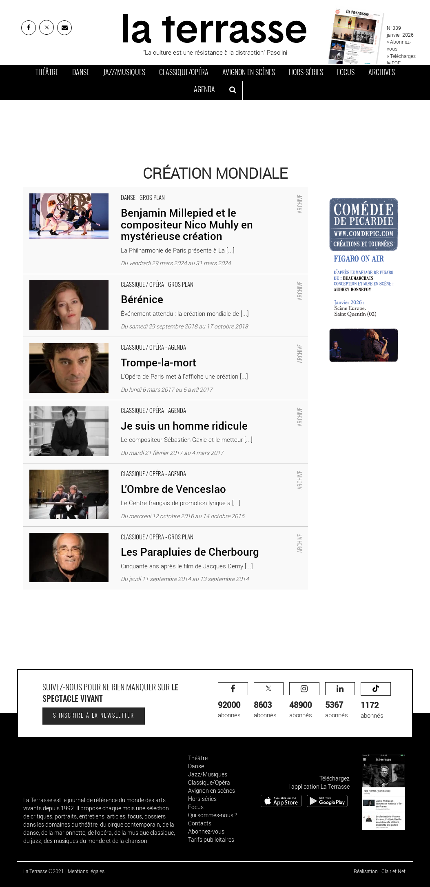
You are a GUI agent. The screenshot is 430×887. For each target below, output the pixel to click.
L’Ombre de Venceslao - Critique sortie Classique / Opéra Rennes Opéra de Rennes (133, 467)
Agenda (204, 90)
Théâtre (46, 73)
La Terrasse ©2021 (43, 871)
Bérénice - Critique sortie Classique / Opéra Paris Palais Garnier (107, 278)
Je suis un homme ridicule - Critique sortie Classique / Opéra (103, 404)
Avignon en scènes (248, 73)
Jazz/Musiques (124, 73)
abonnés (233, 700)
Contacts (199, 823)
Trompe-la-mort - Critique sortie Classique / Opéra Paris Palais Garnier (116, 341)
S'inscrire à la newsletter (93, 716)
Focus (346, 73)
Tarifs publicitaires (211, 839)
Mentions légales (86, 871)
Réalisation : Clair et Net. (380, 871)
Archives (381, 73)
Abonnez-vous (206, 831)
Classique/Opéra (183, 73)
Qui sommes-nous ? (212, 815)
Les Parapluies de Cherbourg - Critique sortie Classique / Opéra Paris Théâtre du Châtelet (142, 531)
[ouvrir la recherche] (232, 90)
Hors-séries (306, 73)
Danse (80, 73)
